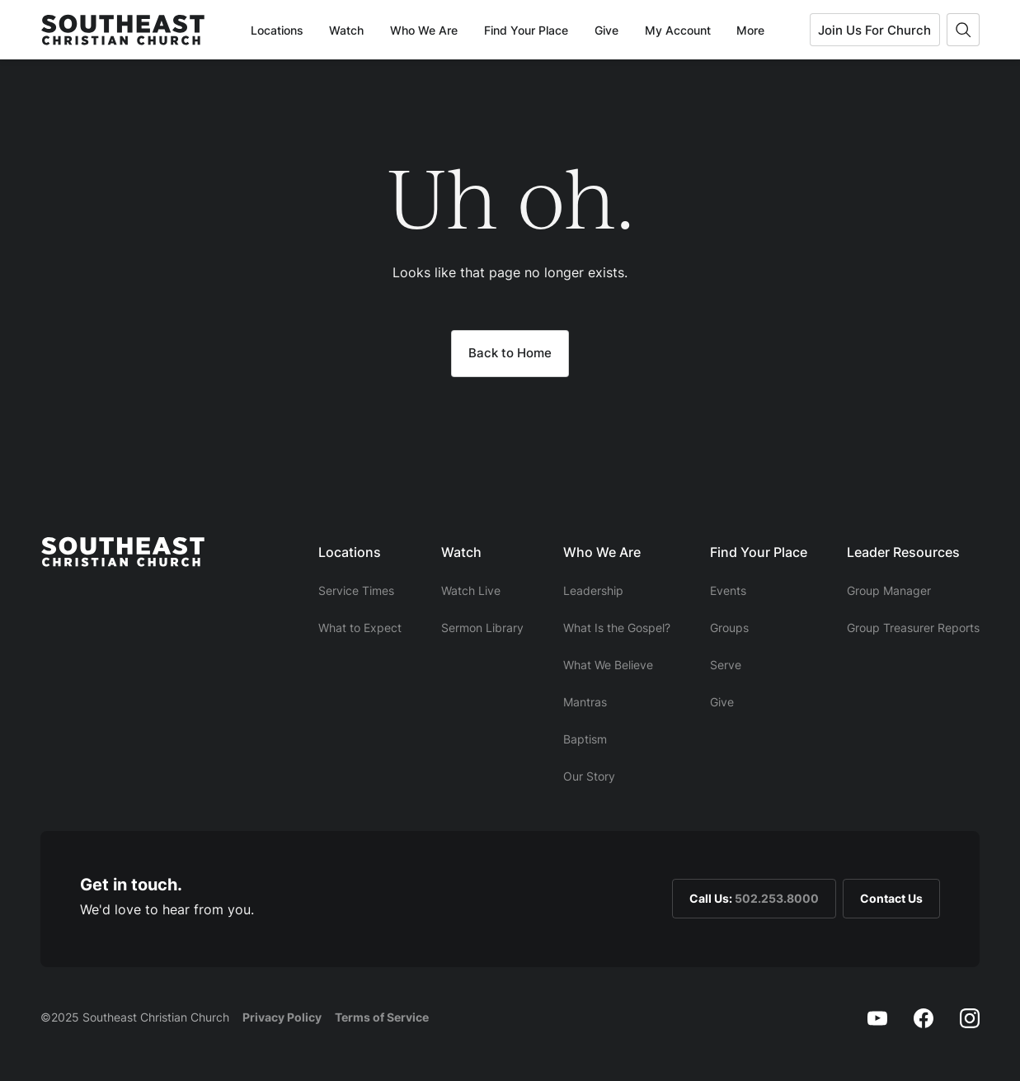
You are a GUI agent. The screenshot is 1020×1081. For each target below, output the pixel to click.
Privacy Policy (282, 1017)
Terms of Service (382, 1017)
